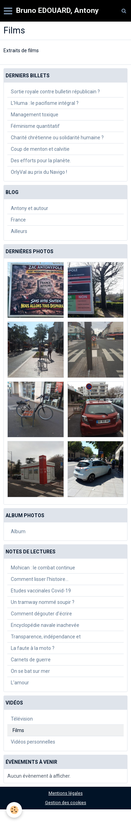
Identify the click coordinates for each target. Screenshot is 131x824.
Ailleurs (19, 231)
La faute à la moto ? (32, 648)
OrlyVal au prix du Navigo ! (39, 172)
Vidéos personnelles (33, 742)
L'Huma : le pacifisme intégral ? (45, 103)
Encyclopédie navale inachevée (45, 625)
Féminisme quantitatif (35, 126)
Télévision (22, 719)
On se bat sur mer (30, 671)
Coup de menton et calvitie (40, 149)
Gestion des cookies (65, 802)
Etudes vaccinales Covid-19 (41, 590)
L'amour (20, 682)
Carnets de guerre (31, 659)
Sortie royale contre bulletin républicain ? (55, 91)
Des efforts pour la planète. (41, 160)
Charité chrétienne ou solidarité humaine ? (57, 137)
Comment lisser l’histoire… (39, 579)
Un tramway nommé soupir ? (42, 602)
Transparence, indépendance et (46, 636)
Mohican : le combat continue (43, 567)
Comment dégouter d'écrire (41, 613)
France (18, 220)
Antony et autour (29, 208)
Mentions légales (66, 793)
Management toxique (34, 114)
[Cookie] (14, 810)
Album (18, 531)
